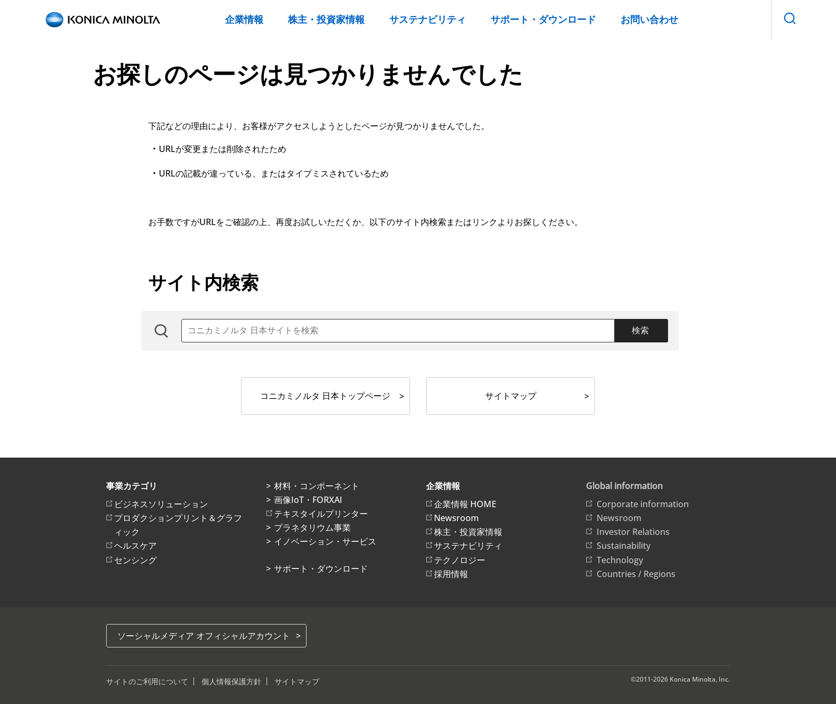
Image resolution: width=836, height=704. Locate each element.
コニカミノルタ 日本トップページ (325, 396)
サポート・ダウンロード (543, 19)
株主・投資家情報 (326, 19)
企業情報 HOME (465, 504)
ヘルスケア (135, 545)
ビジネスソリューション (161, 504)
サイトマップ (510, 396)
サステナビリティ (427, 19)
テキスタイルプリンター (321, 513)
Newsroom (456, 518)
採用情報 (451, 574)
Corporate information (643, 504)
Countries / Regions (636, 574)
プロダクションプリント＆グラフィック (178, 525)
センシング (135, 560)
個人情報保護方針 (231, 681)
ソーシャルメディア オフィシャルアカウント (203, 636)
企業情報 (244, 19)
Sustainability (623, 545)
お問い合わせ (649, 19)
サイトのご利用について (147, 681)
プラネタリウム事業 (312, 527)
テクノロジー (459, 560)
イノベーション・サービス (325, 541)
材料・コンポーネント (316, 486)
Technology (620, 560)
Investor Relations (633, 532)
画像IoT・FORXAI (308, 500)
